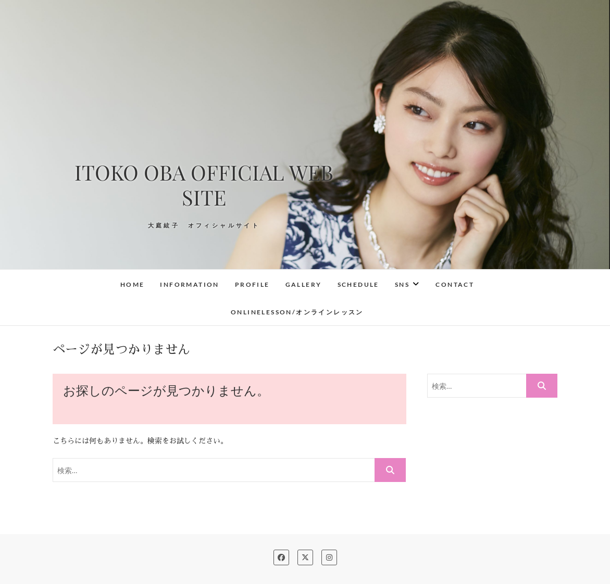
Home (132, 284)
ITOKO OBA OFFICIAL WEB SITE (203, 185)
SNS (402, 284)
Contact (454, 284)
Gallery (303, 284)
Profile (252, 284)
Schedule (358, 284)
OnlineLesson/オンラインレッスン (297, 312)
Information (189, 284)
